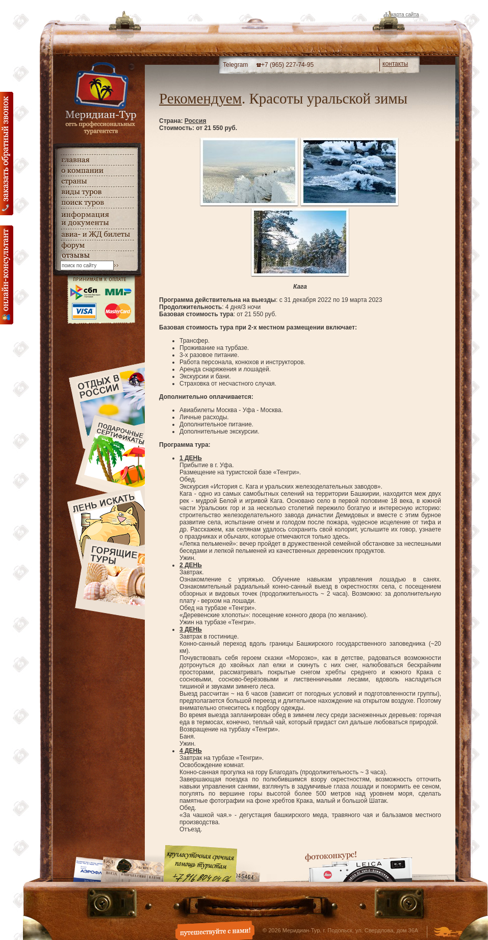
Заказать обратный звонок (6, 153)
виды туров (97, 192)
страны (97, 181)
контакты (395, 63)
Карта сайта (405, 14)
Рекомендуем (200, 98)
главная (97, 160)
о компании (97, 170)
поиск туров (97, 203)
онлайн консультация (6, 274)
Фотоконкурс (358, 866)
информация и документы (97, 218)
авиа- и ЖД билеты (97, 235)
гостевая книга (97, 256)
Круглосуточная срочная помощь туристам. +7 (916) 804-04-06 (200, 863)
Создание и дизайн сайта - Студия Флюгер (448, 933)
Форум (97, 245)
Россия (196, 120)
